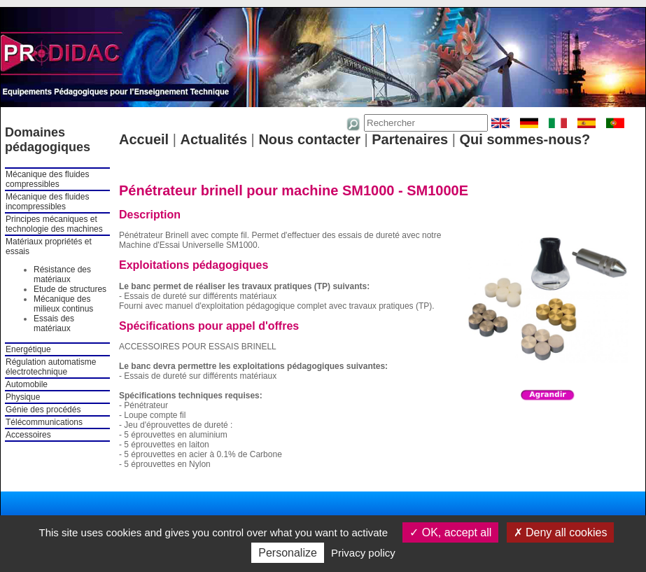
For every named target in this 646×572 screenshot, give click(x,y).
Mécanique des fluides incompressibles (47, 201)
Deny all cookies (561, 532)
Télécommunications (44, 422)
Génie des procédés (43, 409)
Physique (23, 397)
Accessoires (28, 435)
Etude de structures (70, 289)
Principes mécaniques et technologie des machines (54, 224)
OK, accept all (450, 532)
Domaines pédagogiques (47, 139)
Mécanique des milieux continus (63, 304)
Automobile (27, 384)
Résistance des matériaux (62, 274)
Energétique (28, 349)
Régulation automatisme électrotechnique (51, 367)
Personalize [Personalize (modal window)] (287, 553)
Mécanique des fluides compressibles (47, 179)
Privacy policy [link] (363, 553)
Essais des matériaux (54, 323)
